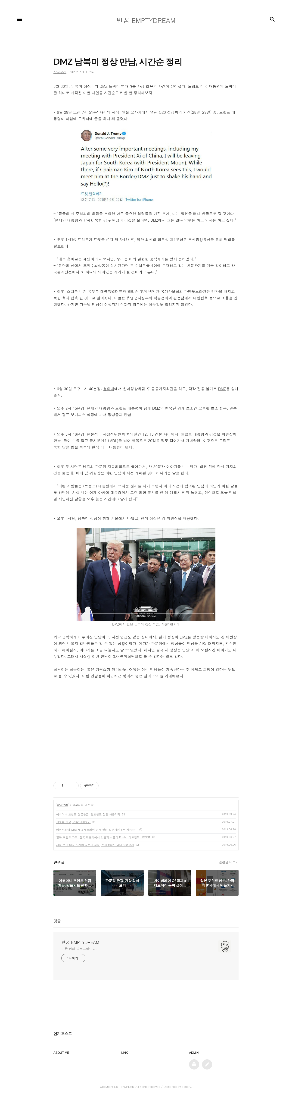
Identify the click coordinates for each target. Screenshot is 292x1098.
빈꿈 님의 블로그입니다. (79, 948)
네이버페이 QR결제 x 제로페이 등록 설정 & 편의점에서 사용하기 (96, 829)
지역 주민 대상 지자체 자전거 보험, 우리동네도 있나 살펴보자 (95, 845)
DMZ (222, 388)
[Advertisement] (146, 346)
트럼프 (186, 434)
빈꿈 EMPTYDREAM (80, 942)
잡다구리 (62, 805)
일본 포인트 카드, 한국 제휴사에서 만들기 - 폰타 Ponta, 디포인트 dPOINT (103, 837)
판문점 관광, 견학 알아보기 (73, 822)
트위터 (114, 86)
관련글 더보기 (229, 862)
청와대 (108, 388)
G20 (162, 112)
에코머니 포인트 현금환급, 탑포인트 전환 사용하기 (88, 814)
